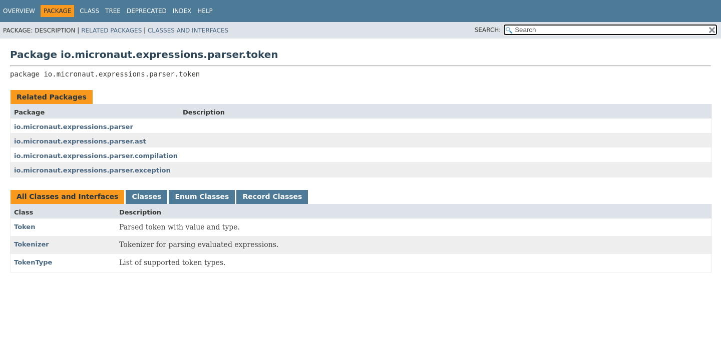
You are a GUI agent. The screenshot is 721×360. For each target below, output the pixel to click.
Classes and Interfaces (188, 30)
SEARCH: (488, 30)
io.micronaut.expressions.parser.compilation (96, 156)
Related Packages (111, 30)
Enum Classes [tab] (202, 196)
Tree (113, 11)
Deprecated (147, 11)
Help (205, 11)
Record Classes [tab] (272, 196)
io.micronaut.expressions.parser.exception (92, 170)
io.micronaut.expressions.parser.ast (80, 141)
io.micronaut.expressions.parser (73, 126)
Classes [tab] (146, 196)
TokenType (33, 262)
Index (182, 11)
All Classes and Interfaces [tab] (67, 196)
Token (24, 226)
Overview (19, 11)
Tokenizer (31, 244)
